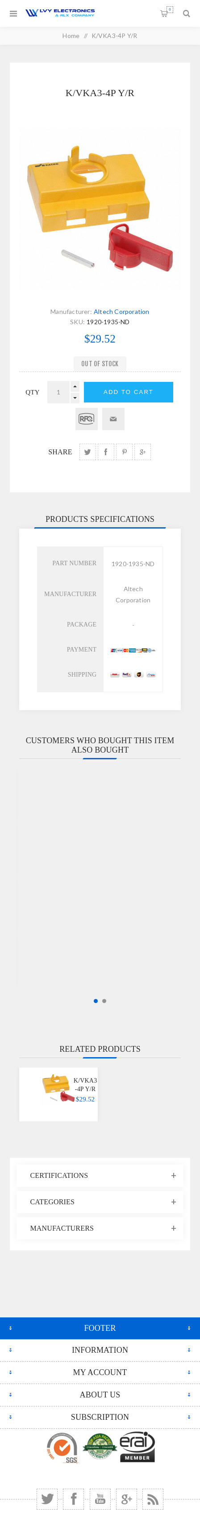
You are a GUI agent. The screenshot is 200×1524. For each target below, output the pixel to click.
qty (32, 392)
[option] (58, 1094)
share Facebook (106, 452)
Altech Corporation (122, 311)
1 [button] (96, 1001)
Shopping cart (170, 9)
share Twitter (87, 452)
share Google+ (142, 452)
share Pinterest (124, 452)
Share (60, 452)
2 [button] (104, 1001)
